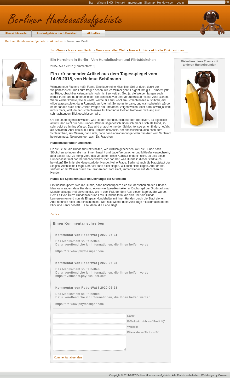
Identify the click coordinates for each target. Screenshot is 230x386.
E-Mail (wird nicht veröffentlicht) (146, 321)
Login (180, 2)
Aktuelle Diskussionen (167, 50)
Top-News (57, 50)
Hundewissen (165, 2)
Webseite (132, 326)
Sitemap (149, 2)
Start (91, 2)
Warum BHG (105, 2)
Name (131, 315)
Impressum (134, 2)
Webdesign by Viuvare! (214, 377)
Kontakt (120, 2)
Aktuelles (93, 33)
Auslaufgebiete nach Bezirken (56, 33)
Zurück (54, 214)
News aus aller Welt (111, 50)
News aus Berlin (80, 50)
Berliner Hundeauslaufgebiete (25, 41)
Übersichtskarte (16, 33)
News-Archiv (138, 50)
